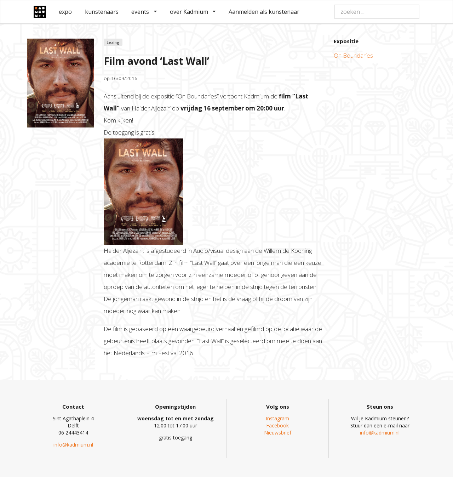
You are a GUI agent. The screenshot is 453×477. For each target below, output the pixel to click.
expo (65, 12)
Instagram (277, 418)
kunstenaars (102, 12)
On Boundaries (353, 55)
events (144, 12)
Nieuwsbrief (277, 432)
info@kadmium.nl (73, 444)
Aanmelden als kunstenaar (264, 12)
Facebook (277, 425)
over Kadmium (193, 12)
